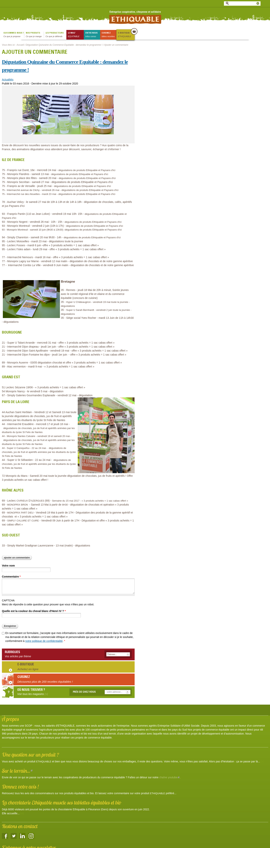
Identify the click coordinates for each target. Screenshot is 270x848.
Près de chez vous (84, 692)
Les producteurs (56, 35)
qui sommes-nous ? (13, 35)
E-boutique (126, 35)
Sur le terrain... (17, 770)
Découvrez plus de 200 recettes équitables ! (45, 681)
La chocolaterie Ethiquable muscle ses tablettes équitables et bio (61, 802)
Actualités (7, 79)
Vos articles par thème (18, 656)
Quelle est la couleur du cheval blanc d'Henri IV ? (34, 611)
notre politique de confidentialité (44, 640)
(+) (262, 761)
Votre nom (8, 565)
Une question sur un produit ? (30, 754)
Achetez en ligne (27, 669)
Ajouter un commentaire (17, 557)
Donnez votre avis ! (20, 786)
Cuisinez (109, 35)
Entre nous (92, 35)
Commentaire (11, 576)
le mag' (76, 35)
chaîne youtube (169, 777)
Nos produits (35, 35)
